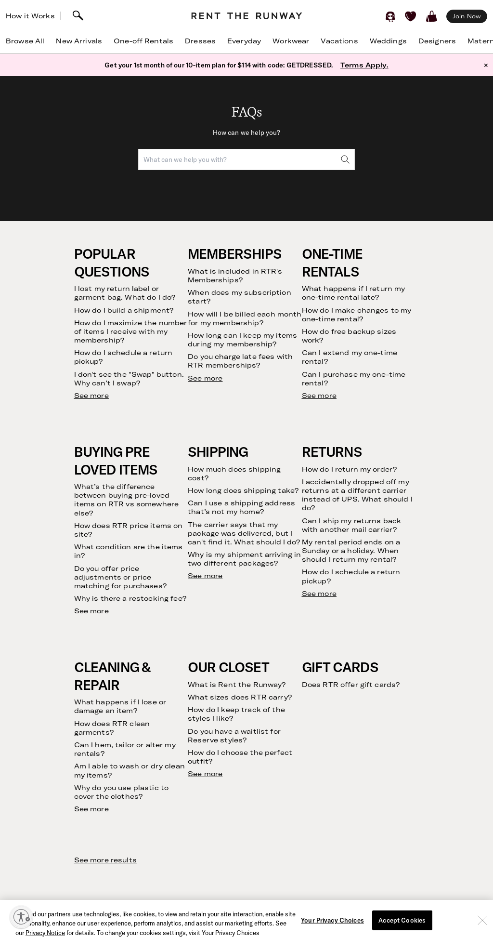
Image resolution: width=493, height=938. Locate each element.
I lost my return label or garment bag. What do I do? (125, 293)
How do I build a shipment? (124, 310)
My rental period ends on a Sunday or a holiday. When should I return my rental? (351, 551)
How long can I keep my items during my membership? (242, 339)
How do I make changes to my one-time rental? (357, 314)
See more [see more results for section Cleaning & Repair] (91, 809)
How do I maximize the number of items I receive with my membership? (130, 331)
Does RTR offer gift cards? (351, 684)
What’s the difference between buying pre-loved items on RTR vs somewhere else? (126, 499)
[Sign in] (390, 16)
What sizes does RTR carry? (240, 697)
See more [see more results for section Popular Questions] (91, 395)
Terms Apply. (364, 65)
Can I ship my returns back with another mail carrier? (352, 525)
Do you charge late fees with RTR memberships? (240, 361)
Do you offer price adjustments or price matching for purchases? (120, 577)
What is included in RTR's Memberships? (235, 275)
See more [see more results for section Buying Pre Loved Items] (91, 611)
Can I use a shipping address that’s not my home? (241, 507)
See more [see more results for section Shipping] (205, 575)
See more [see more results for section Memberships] (205, 378)
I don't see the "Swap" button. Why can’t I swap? (129, 378)
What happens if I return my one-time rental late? (353, 293)
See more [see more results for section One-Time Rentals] (319, 395)
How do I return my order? (349, 469)
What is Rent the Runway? (236, 684)
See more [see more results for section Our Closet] (205, 773)
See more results (105, 860)
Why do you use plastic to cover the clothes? (121, 792)
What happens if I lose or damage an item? (120, 706)
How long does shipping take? (243, 490)
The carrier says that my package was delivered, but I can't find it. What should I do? (244, 533)
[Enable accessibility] (21, 916)
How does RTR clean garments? (112, 728)
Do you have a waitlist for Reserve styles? (234, 735)
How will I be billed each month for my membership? (244, 318)
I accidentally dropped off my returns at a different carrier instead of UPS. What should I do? (357, 495)
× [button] (486, 65)
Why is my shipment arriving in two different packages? (244, 559)
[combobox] (246, 159)
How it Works (30, 16)
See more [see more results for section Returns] (319, 593)
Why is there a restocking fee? (130, 598)
